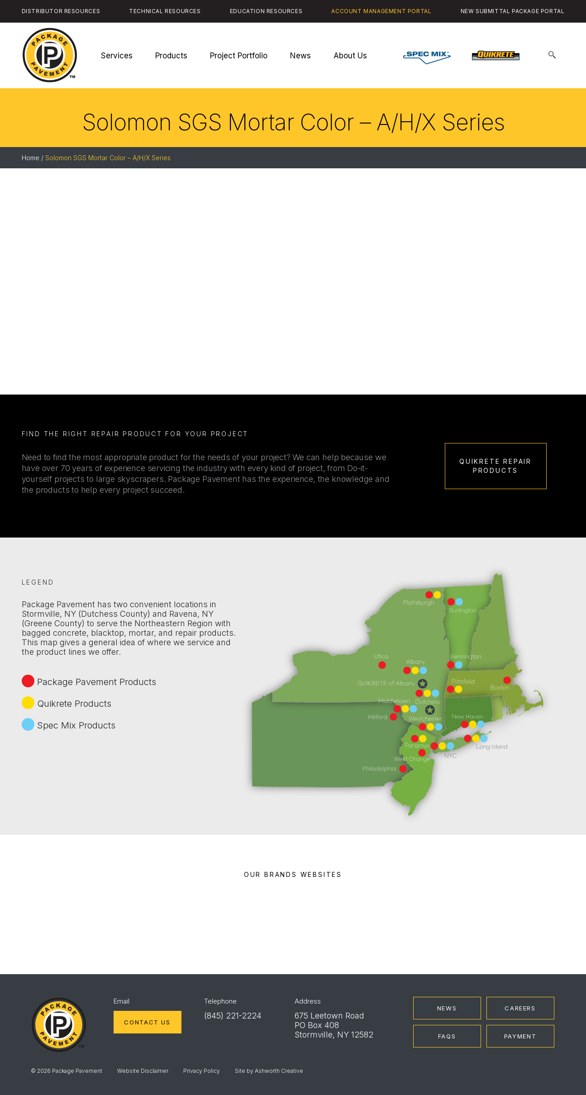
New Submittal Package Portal (513, 11)
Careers (520, 1008)
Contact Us (147, 1022)
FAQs (447, 1036)
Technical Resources (164, 11)
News (300, 55)
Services (117, 55)
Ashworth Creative (279, 1070)
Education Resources (266, 11)
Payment (520, 1036)
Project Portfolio (238, 55)
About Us (350, 55)
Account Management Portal (381, 11)
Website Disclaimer (142, 1070)
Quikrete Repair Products (495, 465)
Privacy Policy (201, 1070)
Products (171, 55)
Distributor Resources (61, 11)
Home (30, 158)
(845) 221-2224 (233, 1015)
